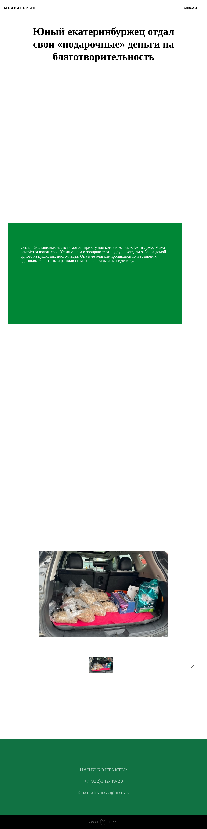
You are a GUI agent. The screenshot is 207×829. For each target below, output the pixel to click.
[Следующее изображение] (192, 664)
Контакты (190, 8)
